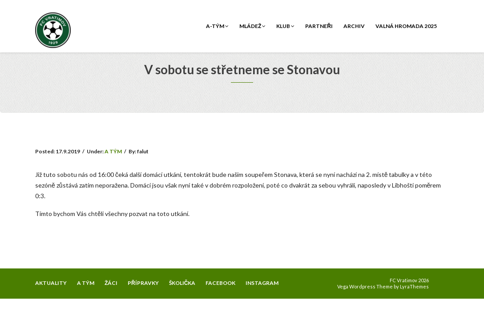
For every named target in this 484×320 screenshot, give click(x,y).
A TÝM (113, 151)
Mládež (252, 26)
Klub (285, 26)
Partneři (319, 26)
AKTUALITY (51, 283)
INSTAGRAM (262, 283)
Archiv (354, 26)
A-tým (217, 26)
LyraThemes (414, 286)
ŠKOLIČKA (182, 283)
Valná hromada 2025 (406, 26)
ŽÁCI (111, 283)
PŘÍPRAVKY (143, 283)
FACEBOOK (220, 283)
